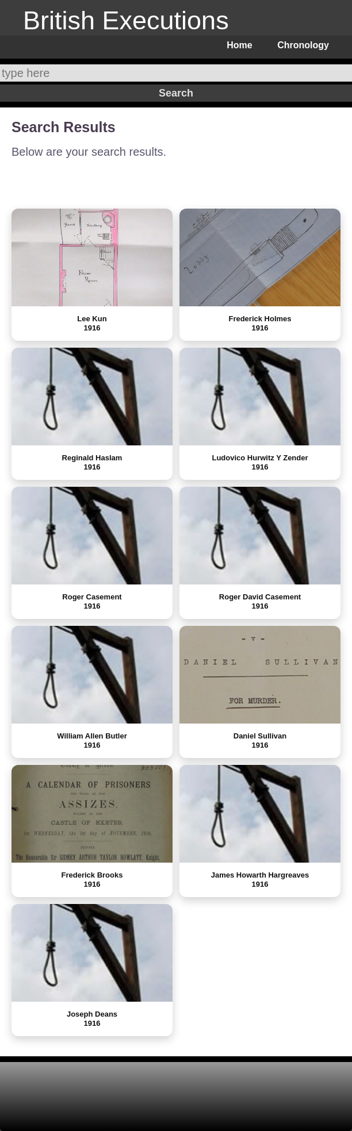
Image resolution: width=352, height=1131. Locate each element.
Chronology (303, 45)
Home (239, 45)
